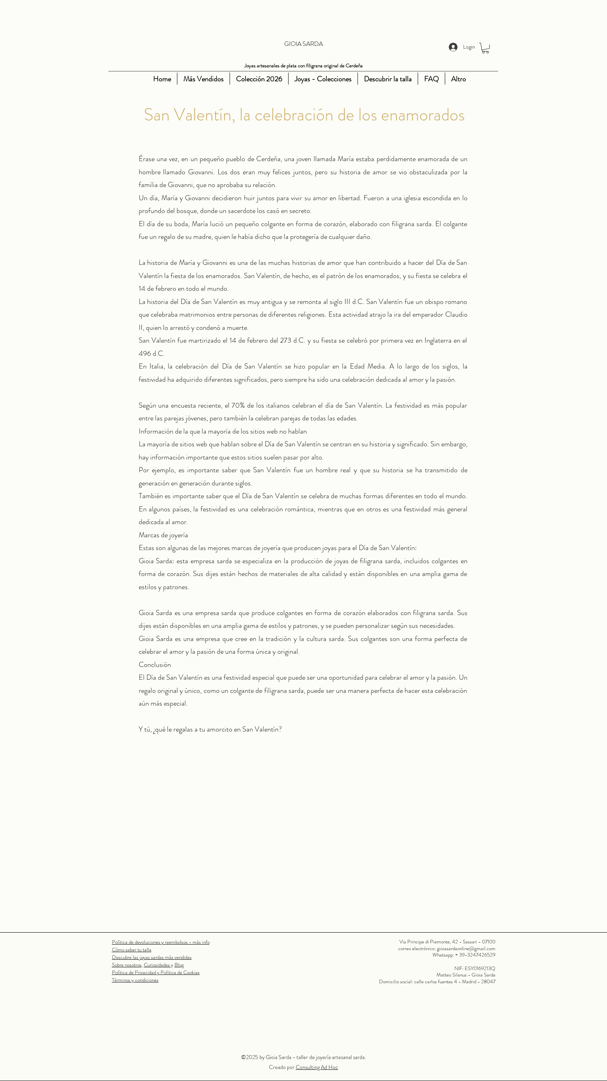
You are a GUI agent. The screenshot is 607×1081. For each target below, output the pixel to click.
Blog (179, 965)
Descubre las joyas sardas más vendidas (152, 957)
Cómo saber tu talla (131, 949)
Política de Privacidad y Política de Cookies (156, 972)
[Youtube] (141, 79)
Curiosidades (157, 965)
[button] (485, 48)
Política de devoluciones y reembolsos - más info (161, 942)
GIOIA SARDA (303, 43)
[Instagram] (129, 79)
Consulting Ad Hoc (317, 1067)
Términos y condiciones (135, 980)
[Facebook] (117, 79)
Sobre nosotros (126, 965)
